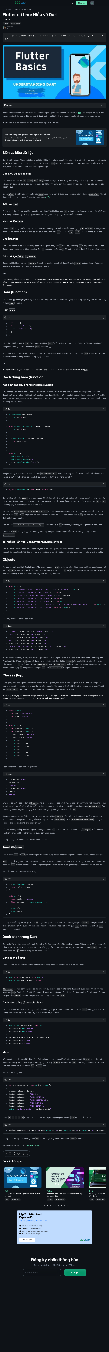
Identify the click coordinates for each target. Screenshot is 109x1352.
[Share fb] (14, 1153)
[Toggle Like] (6, 1153)
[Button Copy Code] (103, 317)
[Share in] (23, 1153)
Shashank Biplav (32, 1145)
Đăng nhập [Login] (81, 3)
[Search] (72, 3)
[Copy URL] (27, 1153)
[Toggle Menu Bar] (92, 3)
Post (9, 9)
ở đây (47, 197)
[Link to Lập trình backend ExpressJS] (54, 1227)
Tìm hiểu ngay (27, 1239)
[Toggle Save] (10, 1153)
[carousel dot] (41, 1205)
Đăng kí (75, 1272)
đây (79, 113)
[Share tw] (18, 1153)
